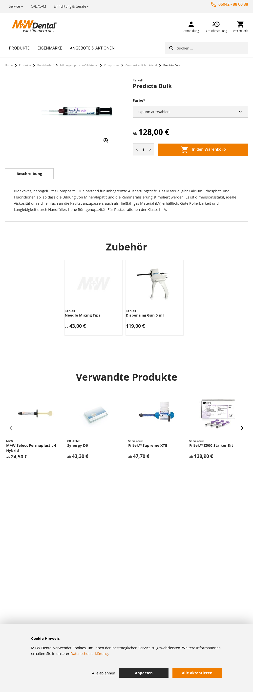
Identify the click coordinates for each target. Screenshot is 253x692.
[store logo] (29, 26)
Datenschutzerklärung (89, 653)
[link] (191, 26)
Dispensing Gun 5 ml (145, 315)
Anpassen (144, 672)
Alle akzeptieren (197, 672)
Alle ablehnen (103, 672)
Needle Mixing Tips (82, 315)
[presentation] (242, 428)
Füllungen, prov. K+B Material (79, 65)
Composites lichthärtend (141, 65)
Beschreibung (29, 173)
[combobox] (212, 48)
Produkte (25, 65)
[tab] (29, 173)
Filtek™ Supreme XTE (147, 445)
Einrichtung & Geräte (70, 6)
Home (9, 65)
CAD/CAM (38, 6)
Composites (111, 65)
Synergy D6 (77, 445)
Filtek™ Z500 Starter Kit (211, 445)
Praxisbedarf (45, 65)
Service (14, 6)
